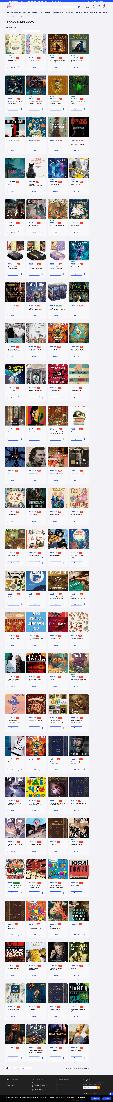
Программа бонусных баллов (39, 1088)
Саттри (10, 473)
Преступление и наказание (13, 927)
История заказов (10, 1084)
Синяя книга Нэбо (34, 597)
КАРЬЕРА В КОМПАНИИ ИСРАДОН (41, 1085)
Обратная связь (36, 1090)
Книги (8, 12)
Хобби (41, 12)
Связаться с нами (57, 1)
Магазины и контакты (37, 1089)
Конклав (10, 143)
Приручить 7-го (76, 266)
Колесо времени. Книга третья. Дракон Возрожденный (57, 62)
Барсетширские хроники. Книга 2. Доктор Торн (55, 103)
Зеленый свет (33, 473)
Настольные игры (58, 12)
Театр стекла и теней (77, 308)
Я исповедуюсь (12, 308)
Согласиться (95, 1098)
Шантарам (53, 1050)
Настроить (107, 1098)
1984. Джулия (75, 885)
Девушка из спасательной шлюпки (78, 597)
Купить (13, 67)
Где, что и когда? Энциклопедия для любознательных (35, 804)
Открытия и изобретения (12, 391)
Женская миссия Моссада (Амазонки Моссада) (77, 144)
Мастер (73, 968)
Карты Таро (26, 12)
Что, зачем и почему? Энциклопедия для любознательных (35, 928)
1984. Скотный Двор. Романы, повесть (35, 886)
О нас (33, 1082)
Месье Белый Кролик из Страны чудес (77, 350)
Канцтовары (70, 12)
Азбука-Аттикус (23, 16)
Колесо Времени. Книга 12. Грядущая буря (57, 803)
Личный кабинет (44, 1)
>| (31, 1068)
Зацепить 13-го (54, 184)
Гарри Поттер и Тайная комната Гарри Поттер (78, 680)
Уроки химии (75, 927)
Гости (9, 184)
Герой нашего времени (78, 803)
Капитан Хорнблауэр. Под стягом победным (36, 102)
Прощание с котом (77, 432)
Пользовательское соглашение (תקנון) (41, 1086)
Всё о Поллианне (76, 514)
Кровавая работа (13, 968)
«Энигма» (11, 225)
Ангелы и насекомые (35, 143)
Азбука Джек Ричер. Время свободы (35, 680)
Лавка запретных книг (57, 225)
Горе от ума (53, 844)
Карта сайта (61, 1084)
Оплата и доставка (12, 1)
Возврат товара (10, 1085)
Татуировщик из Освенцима (76, 391)
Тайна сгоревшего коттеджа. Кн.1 (56, 515)
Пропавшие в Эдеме (14, 638)
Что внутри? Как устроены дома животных (13, 557)
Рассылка (8, 1088)
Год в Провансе (12, 60)
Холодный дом (76, 1050)
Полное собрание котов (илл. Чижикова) (36, 556)
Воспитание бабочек (35, 390)
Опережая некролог (35, 844)
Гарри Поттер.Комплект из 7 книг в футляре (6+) (57, 308)
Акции (22, 1)
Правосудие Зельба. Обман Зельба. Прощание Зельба (14, 681)
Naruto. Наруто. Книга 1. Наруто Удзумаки (15, 886)
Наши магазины (31, 1)
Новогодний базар (96, 12)
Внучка (10, 762)
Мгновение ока (55, 638)
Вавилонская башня (35, 720)
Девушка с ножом (55, 143)
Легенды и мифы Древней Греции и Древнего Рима (56, 928)
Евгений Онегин (55, 1009)
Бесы (9, 1050)
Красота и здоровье (81, 12)
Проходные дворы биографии (56, 968)
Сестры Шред (33, 432)
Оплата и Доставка (37, 1084)
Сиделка (10, 432)
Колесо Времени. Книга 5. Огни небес (15, 102)
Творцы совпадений (77, 638)
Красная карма (55, 349)
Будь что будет (76, 184)
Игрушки (34, 12)
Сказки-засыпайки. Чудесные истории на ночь (78, 557)
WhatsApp (101, 1)
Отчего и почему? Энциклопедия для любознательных (56, 887)
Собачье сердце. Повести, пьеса (55, 762)
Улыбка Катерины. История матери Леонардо (77, 722)
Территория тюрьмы (77, 473)
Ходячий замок (55, 555)
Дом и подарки (16, 12)
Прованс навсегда (34, 60)
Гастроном (48, 12)
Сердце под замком (56, 473)
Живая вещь (75, 225)
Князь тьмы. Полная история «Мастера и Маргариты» (14, 1011)
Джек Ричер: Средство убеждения (78, 1010)
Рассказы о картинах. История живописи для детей (57, 722)
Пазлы (105, 12)
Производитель (13, 16)
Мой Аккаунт (9, 1082)
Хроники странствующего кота (35, 185)
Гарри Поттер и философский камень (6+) (35, 309)
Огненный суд (33, 1009)
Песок (52, 679)
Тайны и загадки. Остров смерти (13, 515)
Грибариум (11, 597)
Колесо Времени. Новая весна (76, 61)
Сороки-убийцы (55, 390)
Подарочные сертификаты (64, 1082)
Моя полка (9, 1086)
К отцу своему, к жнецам (34, 226)
